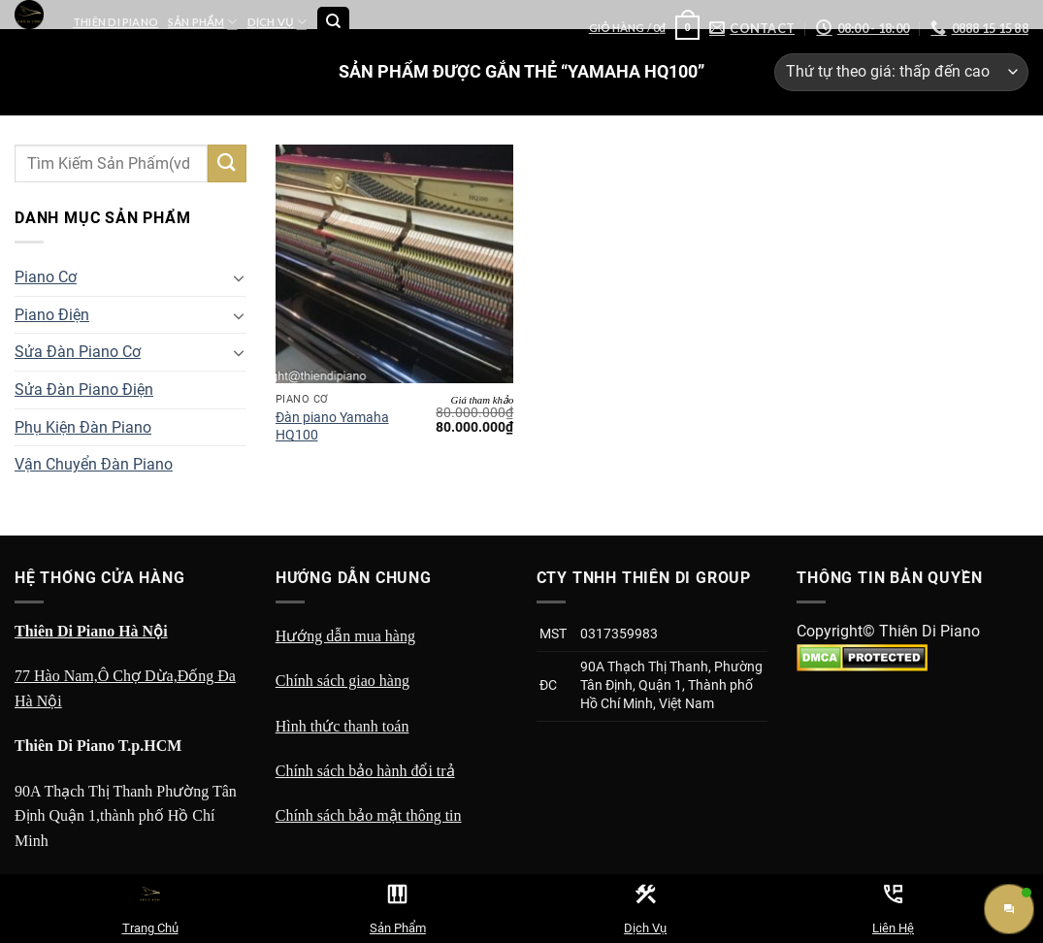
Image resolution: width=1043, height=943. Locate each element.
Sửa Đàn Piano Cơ (78, 351)
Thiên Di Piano (115, 22)
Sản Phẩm (202, 22)
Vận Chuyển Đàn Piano (94, 464)
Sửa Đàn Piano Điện (84, 389)
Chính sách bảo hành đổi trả (365, 771)
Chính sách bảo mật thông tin (369, 815)
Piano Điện (52, 315)
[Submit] (227, 163)
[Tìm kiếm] (333, 23)
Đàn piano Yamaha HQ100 (332, 426)
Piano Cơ (46, 277)
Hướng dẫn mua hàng (345, 636)
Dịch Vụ (277, 22)
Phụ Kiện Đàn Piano (83, 427)
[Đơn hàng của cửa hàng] (901, 72)
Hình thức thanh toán (342, 726)
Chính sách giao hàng (342, 680)
